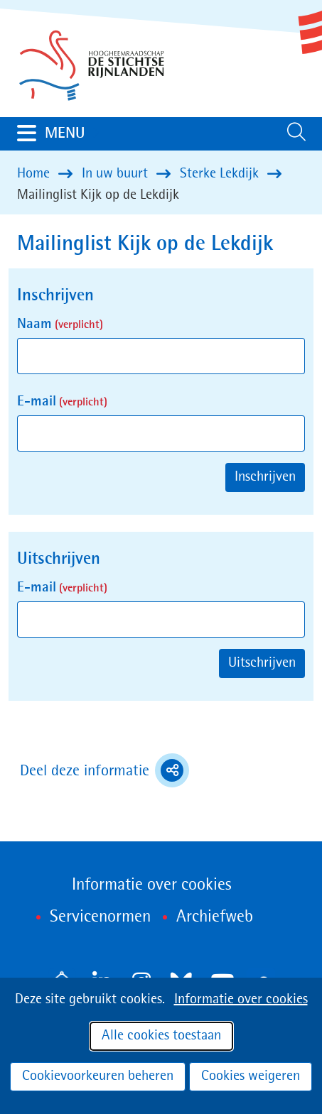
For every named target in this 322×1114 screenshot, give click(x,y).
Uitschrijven (262, 663)
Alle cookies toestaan (161, 1036)
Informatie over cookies (241, 1000)
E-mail (62, 402)
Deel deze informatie (104, 770)
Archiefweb (214, 917)
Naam (60, 324)
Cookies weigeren (250, 1076)
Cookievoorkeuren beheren (97, 1076)
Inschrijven (265, 477)
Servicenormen (100, 917)
